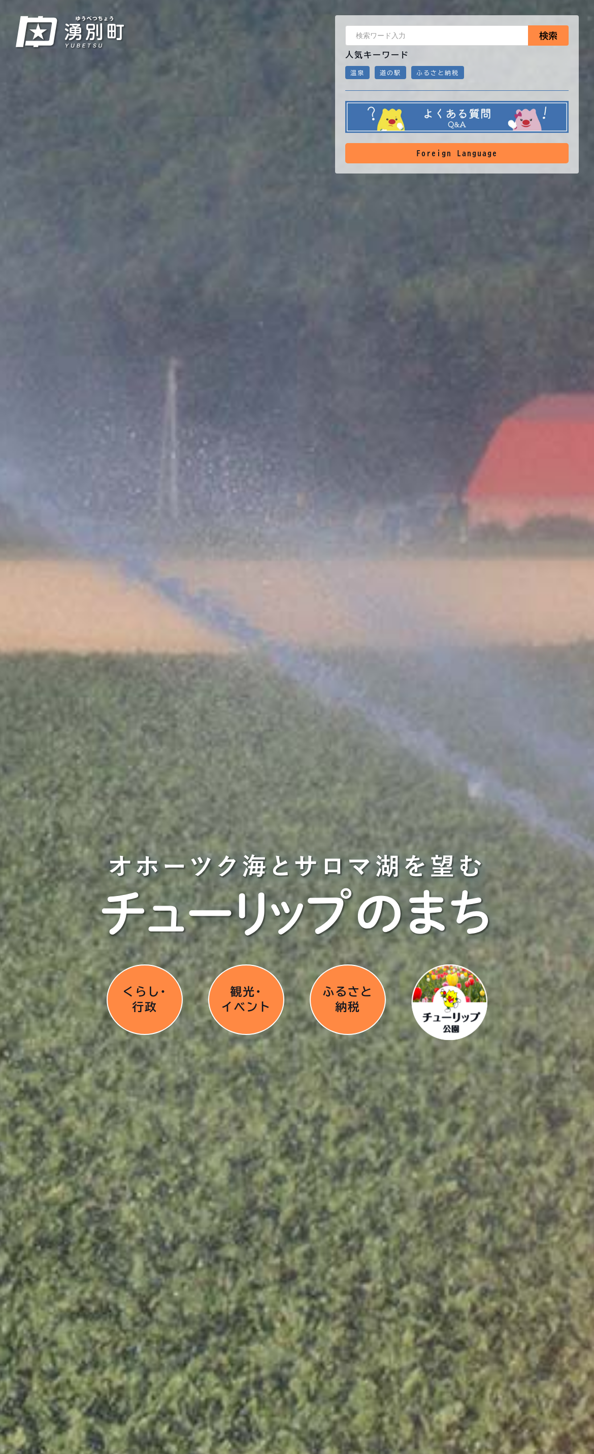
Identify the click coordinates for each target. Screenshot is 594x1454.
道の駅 (390, 73)
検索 (548, 35)
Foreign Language (457, 153)
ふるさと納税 (437, 73)
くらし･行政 (144, 1001)
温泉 (357, 73)
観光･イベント (246, 1001)
